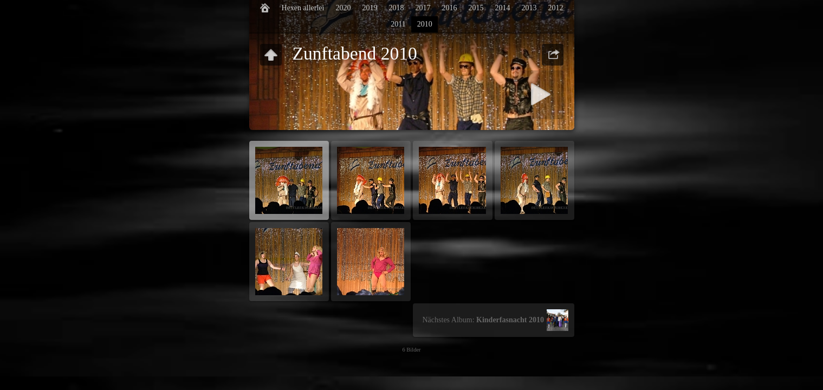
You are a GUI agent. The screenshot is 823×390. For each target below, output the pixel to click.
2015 (475, 8)
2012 (555, 8)
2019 (369, 8)
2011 (398, 24)
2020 (343, 8)
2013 (528, 8)
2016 (449, 8)
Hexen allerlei (303, 8)
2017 (422, 8)
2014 (502, 8)
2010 (424, 24)
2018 (396, 8)
